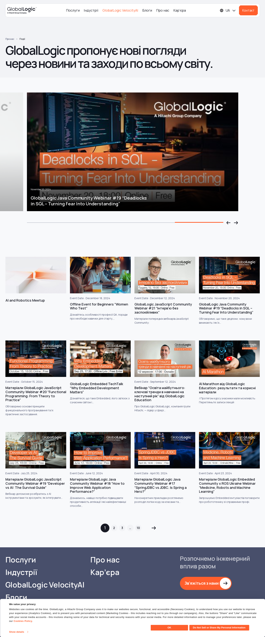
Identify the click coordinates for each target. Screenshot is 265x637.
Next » (154, 528)
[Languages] (228, 10)
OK (169, 627)
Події (22, 39)
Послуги (73, 10)
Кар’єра (179, 10)
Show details (16, 631)
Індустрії (91, 10)
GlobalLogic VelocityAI (120, 10)
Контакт (248, 10)
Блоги (147, 10)
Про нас (162, 10)
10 (138, 528)
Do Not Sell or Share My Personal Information (219, 627)
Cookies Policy (23, 621)
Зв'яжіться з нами (202, 583)
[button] (228, 223)
